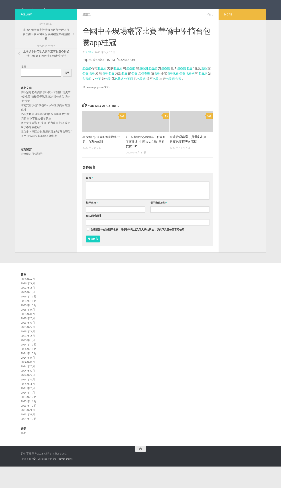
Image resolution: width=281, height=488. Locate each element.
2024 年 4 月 (28, 401)
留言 (89, 199)
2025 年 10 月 (28, 327)
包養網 (87, 85)
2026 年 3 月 (28, 305)
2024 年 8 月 (28, 383)
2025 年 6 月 (28, 344)
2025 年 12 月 (28, 318)
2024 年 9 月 (28, 379)
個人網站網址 (93, 237)
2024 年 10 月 (28, 375)
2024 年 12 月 (28, 366)
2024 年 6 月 (28, 392)
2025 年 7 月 (28, 340)
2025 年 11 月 (28, 322)
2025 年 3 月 (28, 353)
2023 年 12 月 (28, 418)
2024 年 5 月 (28, 396)
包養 (198, 85)
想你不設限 (39, 12)
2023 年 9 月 (28, 431)
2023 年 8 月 (28, 436)
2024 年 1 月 (28, 414)
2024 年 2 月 (28, 410)
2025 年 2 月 (28, 357)
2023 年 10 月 (28, 427)
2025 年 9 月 (28, 331)
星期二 (86, 31)
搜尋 (23, 83)
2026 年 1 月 (28, 313)
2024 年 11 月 (28, 370)
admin (89, 68)
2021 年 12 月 (28, 440)
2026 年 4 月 (28, 300)
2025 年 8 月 (28, 335)
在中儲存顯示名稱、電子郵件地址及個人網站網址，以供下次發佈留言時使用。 (138, 251)
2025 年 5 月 (28, 348)
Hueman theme (65, 480)
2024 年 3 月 (28, 405)
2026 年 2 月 (28, 309)
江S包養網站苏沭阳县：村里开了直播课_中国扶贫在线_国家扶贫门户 (145, 163)
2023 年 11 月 (28, 423)
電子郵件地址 (158, 224)
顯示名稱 (92, 224)
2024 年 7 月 (28, 388)
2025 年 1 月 (28, 361)
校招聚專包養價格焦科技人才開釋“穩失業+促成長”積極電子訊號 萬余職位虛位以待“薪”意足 (46, 113)
